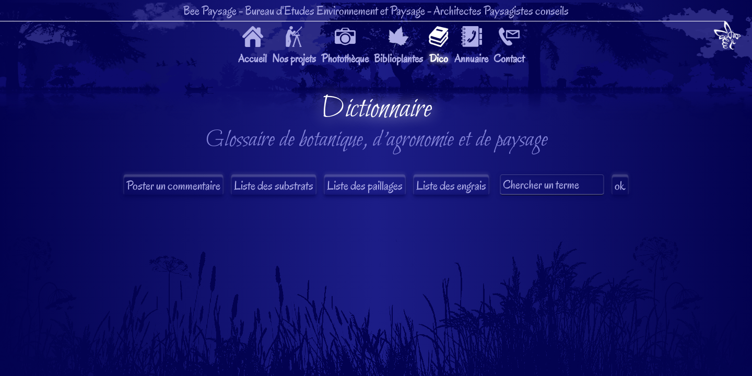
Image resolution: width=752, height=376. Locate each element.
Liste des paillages (365, 186)
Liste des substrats (273, 186)
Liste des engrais (451, 186)
